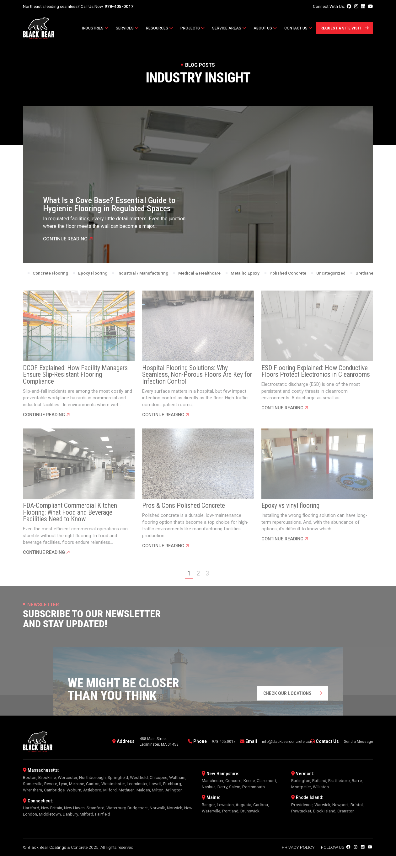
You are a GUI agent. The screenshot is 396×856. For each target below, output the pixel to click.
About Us (265, 28)
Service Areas (229, 28)
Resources (159, 28)
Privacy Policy (298, 847)
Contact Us (298, 28)
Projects (192, 28)
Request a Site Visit (344, 27)
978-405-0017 (118, 6)
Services (127, 28)
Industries (95, 28)
